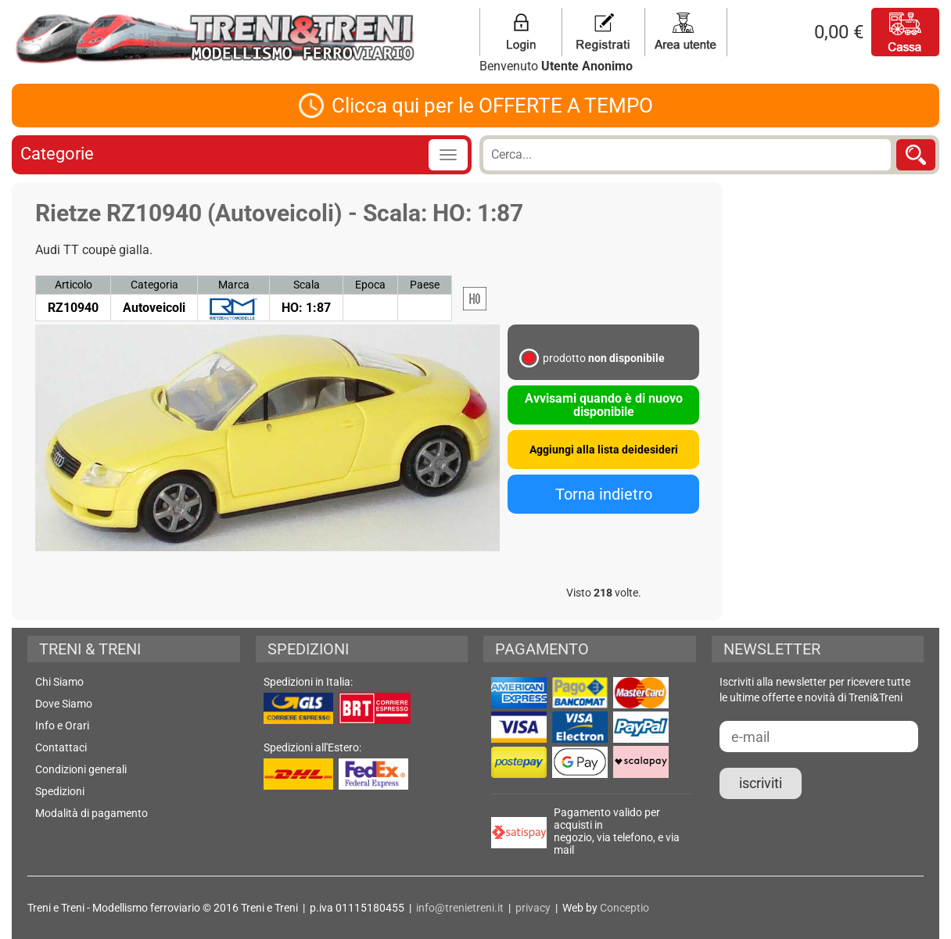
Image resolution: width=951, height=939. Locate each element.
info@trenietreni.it (460, 907)
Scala (306, 284)
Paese (425, 284)
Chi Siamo (59, 682)
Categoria (154, 284)
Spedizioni (59, 791)
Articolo (73, 284)
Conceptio (624, 907)
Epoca (370, 284)
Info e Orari (62, 725)
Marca (233, 284)
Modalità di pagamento (91, 813)
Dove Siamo (63, 703)
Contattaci (61, 747)
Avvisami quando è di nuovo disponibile (604, 405)
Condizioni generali (81, 769)
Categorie (57, 153)
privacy (533, 907)
